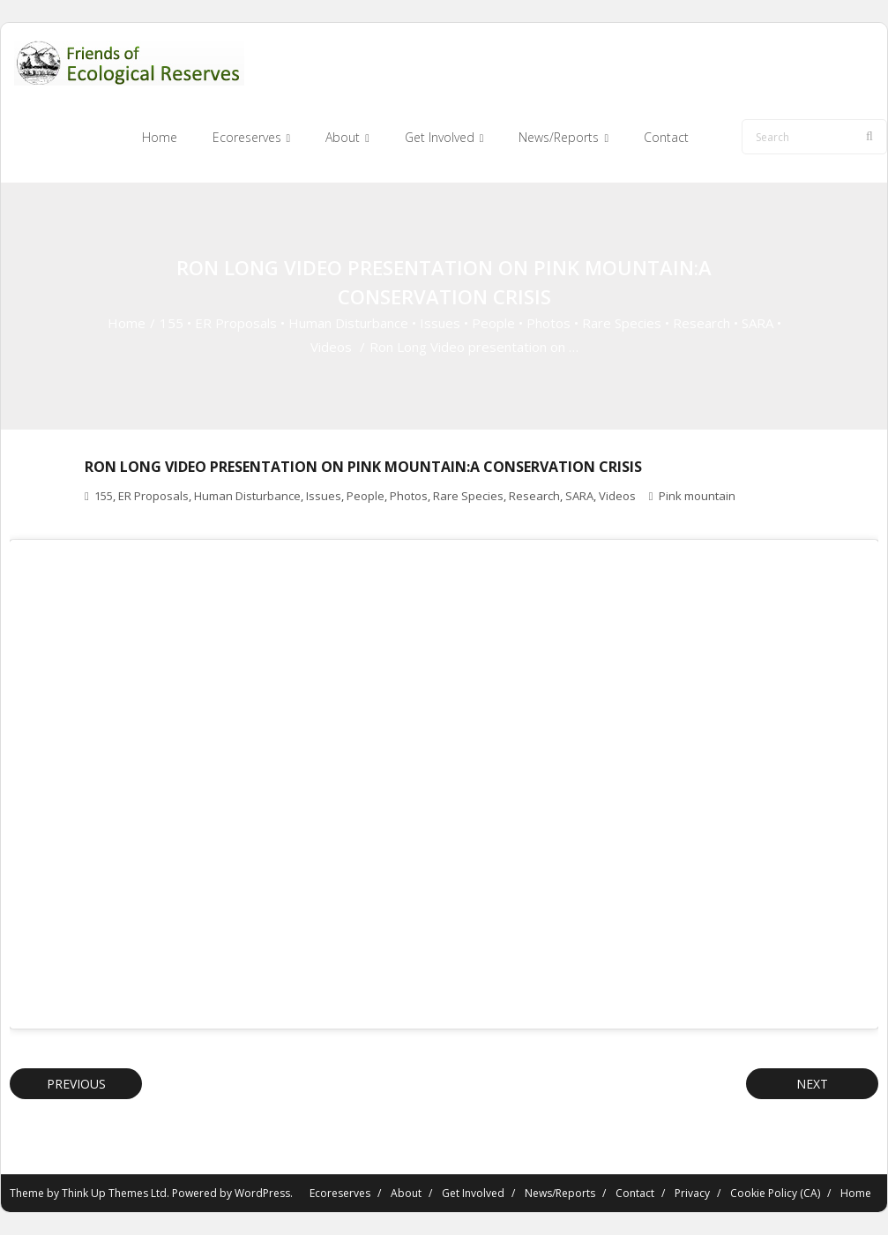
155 (171, 323)
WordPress (262, 1193)
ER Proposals (236, 323)
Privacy (692, 1193)
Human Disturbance (348, 323)
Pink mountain (697, 496)
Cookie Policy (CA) (775, 1193)
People (493, 323)
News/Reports (560, 1193)
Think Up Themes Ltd (114, 1193)
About (406, 1193)
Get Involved (473, 1193)
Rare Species (621, 323)
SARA (757, 323)
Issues (440, 323)
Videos (331, 347)
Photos (548, 323)
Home (127, 323)
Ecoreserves (340, 1193)
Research (701, 323)
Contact (635, 1193)
